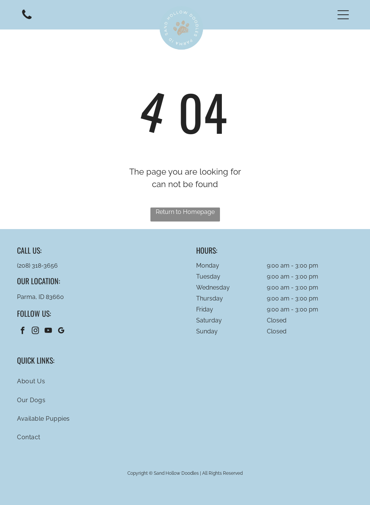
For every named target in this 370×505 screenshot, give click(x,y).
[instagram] (35, 331)
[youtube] (48, 331)
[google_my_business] (61, 331)
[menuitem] (185, 381)
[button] (343, 14)
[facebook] (22, 331)
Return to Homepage (185, 211)
